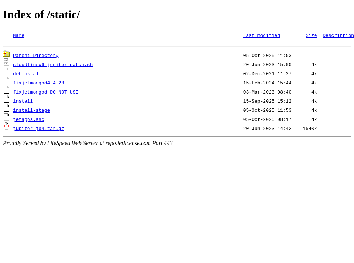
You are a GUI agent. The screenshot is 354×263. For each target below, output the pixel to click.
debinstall (27, 74)
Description (338, 35)
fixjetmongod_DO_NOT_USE (45, 92)
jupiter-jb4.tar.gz (38, 129)
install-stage (31, 111)
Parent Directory (36, 56)
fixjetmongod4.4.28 (38, 83)
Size (311, 35)
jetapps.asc (28, 120)
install (23, 102)
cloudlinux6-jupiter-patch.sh (53, 65)
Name (18, 35)
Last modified (261, 35)
